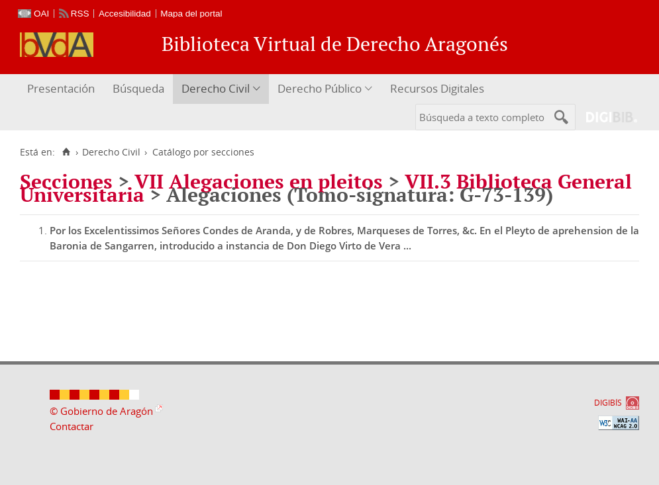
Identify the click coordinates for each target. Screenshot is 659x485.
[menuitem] (62, 89)
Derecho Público (320, 88)
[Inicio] (66, 152)
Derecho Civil (215, 88)
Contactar (71, 426)
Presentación (61, 88)
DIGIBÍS (608, 402)
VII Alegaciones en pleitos (258, 181)
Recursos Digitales (437, 88)
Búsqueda (138, 88)
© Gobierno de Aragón (101, 411)
